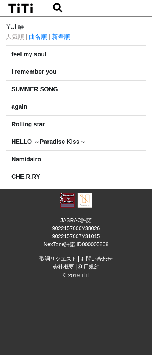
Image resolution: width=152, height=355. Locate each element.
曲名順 (38, 36)
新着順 (61, 36)
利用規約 (88, 267)
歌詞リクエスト (58, 259)
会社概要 (63, 267)
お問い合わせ (97, 259)
